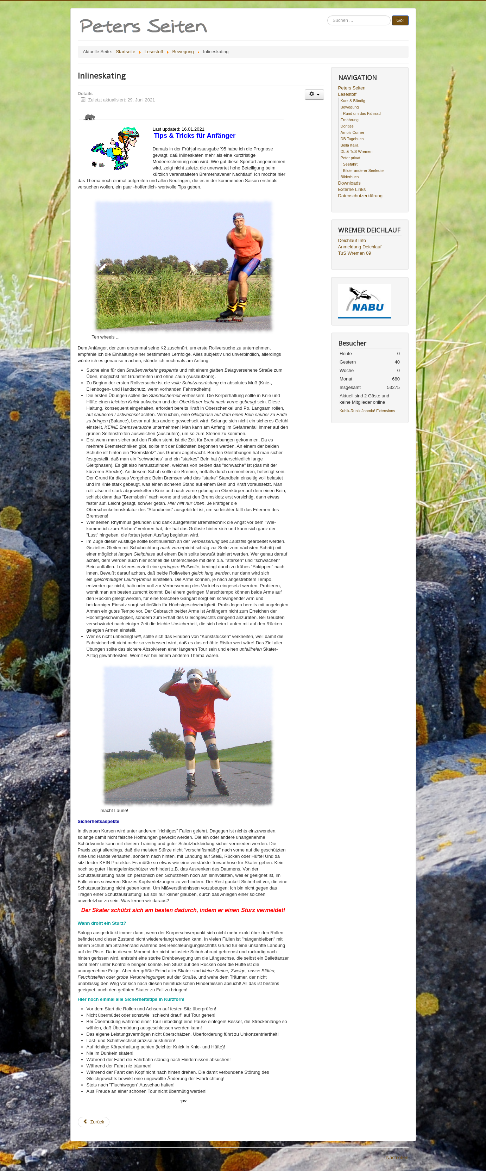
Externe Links (352, 189)
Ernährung (350, 120)
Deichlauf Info (352, 240)
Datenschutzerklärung (360, 195)
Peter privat (350, 158)
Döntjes (347, 126)
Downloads (349, 183)
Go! (400, 20)
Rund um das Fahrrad (362, 113)
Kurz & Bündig (353, 101)
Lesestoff (347, 94)
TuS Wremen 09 (354, 253)
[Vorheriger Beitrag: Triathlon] (94, 1122)
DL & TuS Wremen (357, 151)
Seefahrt (350, 164)
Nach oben (397, 1157)
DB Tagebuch (352, 139)
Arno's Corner (353, 132)
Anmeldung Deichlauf (360, 246)
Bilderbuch (350, 177)
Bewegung (350, 107)
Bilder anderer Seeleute (363, 170)
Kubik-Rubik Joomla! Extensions (367, 411)
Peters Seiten (352, 88)
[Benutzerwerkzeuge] (314, 94)
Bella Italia (350, 145)
